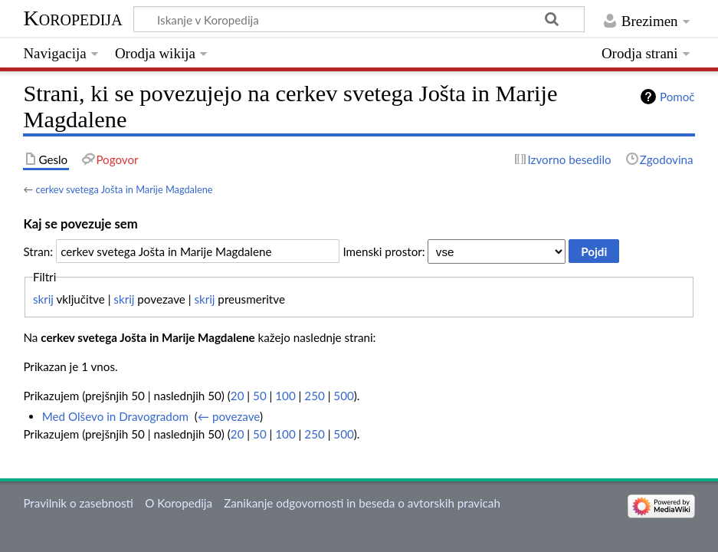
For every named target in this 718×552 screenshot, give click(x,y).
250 (314, 395)
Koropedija (72, 18)
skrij (43, 299)
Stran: (38, 251)
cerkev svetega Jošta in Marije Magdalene (123, 189)
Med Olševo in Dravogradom (115, 416)
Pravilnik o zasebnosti (78, 503)
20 (237, 395)
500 (343, 395)
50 (260, 395)
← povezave (229, 416)
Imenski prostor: (384, 251)
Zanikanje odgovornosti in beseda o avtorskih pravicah (362, 503)
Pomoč (677, 97)
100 (285, 395)
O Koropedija (178, 503)
